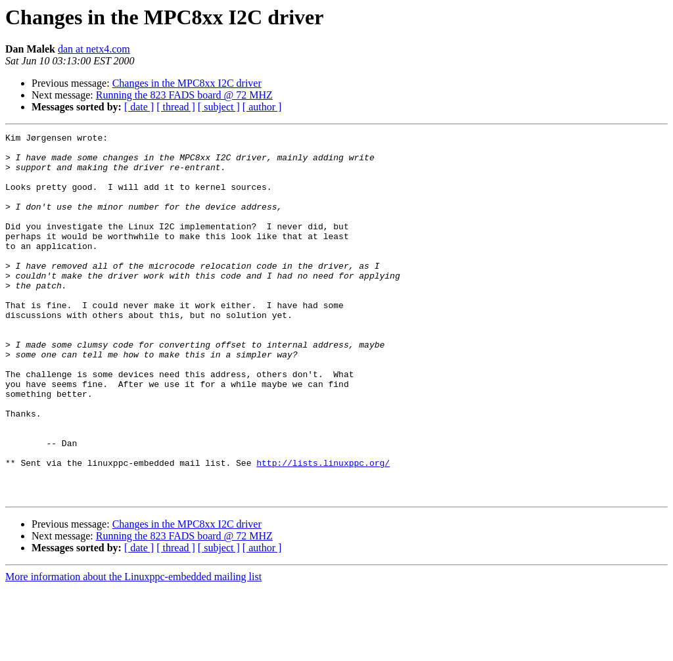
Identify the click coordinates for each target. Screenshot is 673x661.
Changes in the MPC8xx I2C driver (187, 83)
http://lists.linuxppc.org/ (323, 530)
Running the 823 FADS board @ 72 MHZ (184, 95)
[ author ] (262, 106)
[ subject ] (219, 106)
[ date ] (139, 106)
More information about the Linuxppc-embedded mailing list (133, 649)
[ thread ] (175, 106)
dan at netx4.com (94, 49)
